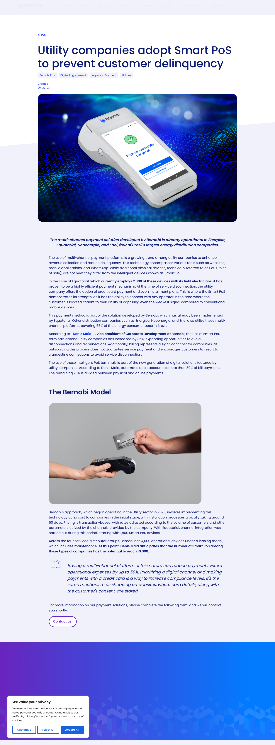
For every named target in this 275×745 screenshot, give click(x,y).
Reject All (48, 730)
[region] (48, 717)
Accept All (72, 730)
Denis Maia (82, 338)
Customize (24, 730)
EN (252, 9)
